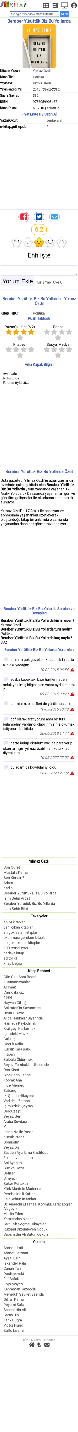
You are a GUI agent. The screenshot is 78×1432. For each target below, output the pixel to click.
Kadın (8, 888)
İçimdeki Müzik (16, 1033)
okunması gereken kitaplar (25, 937)
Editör (58, 327)
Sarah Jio (11, 1315)
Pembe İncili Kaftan (20, 1194)
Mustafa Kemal (16, 872)
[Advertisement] (39, 168)
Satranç (10, 1090)
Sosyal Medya (58, 344)
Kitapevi (19, 344)
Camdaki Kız (14, 992)
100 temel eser (16, 948)
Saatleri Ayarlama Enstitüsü (26, 1152)
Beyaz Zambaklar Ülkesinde (26, 1064)
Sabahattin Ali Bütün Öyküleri (27, 1234)
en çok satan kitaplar (20, 932)
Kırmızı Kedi (42, 83)
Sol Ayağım (13, 1163)
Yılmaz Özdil (42, 71)
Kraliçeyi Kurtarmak (19, 1028)
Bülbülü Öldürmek (18, 1059)
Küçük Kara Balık (17, 1049)
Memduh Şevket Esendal (24, 1294)
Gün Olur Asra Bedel (20, 977)
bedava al (54, 120)
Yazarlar (39, 1242)
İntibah (9, 1054)
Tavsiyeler (39, 916)
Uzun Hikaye (14, 1013)
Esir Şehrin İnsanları (20, 1199)
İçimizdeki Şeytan (18, 1106)
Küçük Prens (14, 1137)
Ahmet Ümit (13, 1248)
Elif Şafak (11, 1279)
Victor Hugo (13, 1325)
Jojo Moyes (13, 1284)
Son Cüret (12, 867)
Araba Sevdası (15, 1121)
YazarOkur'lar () (20, 327)
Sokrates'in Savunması (22, 1008)
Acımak (10, 987)
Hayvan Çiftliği (15, 1002)
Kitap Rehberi (39, 971)
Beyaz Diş (12, 1147)
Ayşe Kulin (12, 1258)
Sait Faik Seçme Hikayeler (25, 1224)
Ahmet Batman (16, 1253)
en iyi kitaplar (14, 922)
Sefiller (9, 1173)
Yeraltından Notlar (18, 1219)
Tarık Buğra (13, 1320)
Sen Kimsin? (14, 877)
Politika (38, 77)
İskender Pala (15, 1263)
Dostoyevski (14, 1273)
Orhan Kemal (14, 1299)
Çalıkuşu (10, 1039)
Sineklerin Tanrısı (18, 1075)
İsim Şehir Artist (17, 898)
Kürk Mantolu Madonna (22, 1188)
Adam (8, 883)
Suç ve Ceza (14, 1168)
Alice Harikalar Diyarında (23, 1018)
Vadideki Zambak (18, 1101)
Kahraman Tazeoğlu (20, 1289)
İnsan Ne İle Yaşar (18, 1132)
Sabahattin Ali (15, 1310)
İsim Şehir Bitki (16, 908)
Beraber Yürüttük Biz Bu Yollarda (30, 893)
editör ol (10, 958)
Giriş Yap (44, 282)
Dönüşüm (11, 1142)
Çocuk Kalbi (13, 1044)
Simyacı (10, 1178)
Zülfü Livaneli (14, 1330)
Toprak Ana (13, 1080)
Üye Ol (58, 282)
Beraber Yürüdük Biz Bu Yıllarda (29, 903)
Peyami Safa (14, 1304)
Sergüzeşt (12, 1111)
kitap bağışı (13, 963)
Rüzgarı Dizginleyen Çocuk (25, 1229)
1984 (8, 997)
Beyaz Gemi (13, 1116)
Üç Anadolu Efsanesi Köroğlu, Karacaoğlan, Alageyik (38, 1206)
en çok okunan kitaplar (22, 943)
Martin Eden (13, 1213)
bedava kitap (14, 953)
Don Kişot (11, 1070)
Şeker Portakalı (16, 1183)
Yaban (9, 1126)
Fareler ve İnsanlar (18, 1157)
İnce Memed (14, 1085)
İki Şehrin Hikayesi (19, 1095)
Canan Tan (12, 1268)
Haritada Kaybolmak (20, 1023)
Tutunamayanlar (17, 982)
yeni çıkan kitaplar (18, 927)
